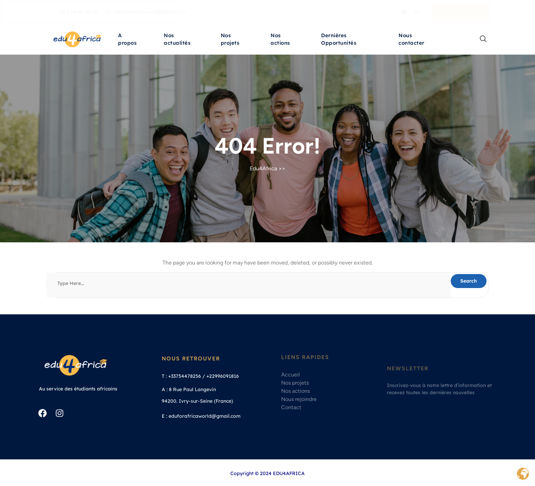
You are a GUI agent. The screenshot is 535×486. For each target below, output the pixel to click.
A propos (127, 40)
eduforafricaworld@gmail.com (145, 12)
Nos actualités (177, 40)
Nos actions (280, 40)
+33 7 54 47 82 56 (73, 12)
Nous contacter (411, 40)
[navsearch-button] (480, 39)
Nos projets (230, 40)
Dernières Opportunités (338, 40)
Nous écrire (461, 12)
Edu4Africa (263, 168)
